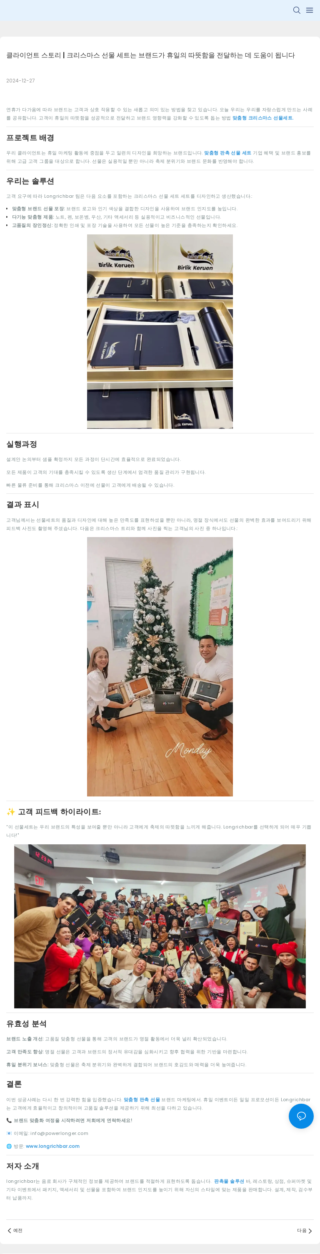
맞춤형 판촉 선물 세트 (228, 152)
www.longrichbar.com (53, 1146)
